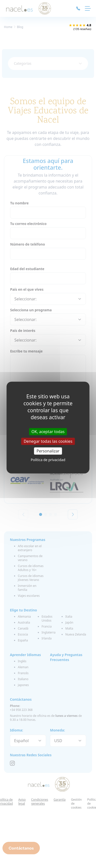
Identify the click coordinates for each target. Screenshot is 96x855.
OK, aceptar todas (48, 431)
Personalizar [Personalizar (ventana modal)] (48, 451)
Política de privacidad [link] (48, 459)
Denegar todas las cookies (48, 441)
